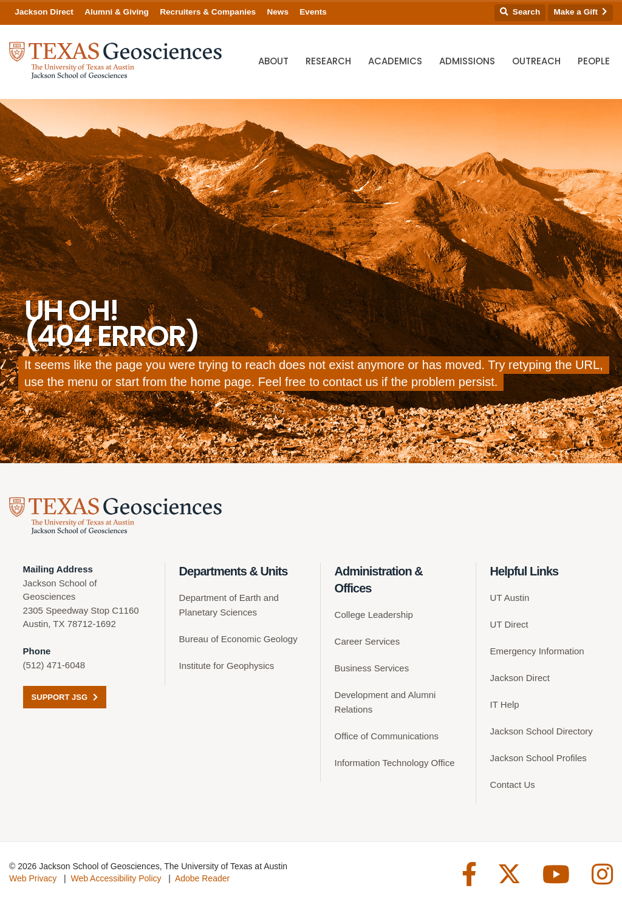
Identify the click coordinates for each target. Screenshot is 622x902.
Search (520, 11)
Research (328, 61)
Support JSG (65, 697)
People (594, 61)
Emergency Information (537, 651)
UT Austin (510, 597)
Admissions (467, 61)
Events (313, 11)
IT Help (504, 704)
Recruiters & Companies (208, 11)
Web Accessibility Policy (115, 878)
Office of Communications (387, 736)
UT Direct (509, 624)
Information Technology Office (395, 763)
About (273, 61)
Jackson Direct (44, 11)
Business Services (372, 668)
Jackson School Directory (541, 731)
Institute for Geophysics (227, 665)
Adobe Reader (202, 878)
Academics (395, 61)
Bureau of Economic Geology (238, 639)
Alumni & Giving (116, 11)
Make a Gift (580, 11)
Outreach (536, 61)
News (278, 11)
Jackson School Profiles (538, 758)
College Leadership (374, 614)
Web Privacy (32, 878)
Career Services (367, 641)
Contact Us (512, 784)
